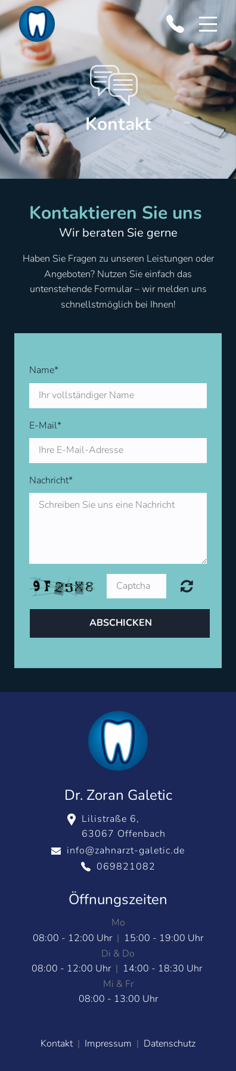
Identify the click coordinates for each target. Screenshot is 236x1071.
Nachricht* (51, 480)
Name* (43, 370)
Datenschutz (169, 1043)
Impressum (108, 1043)
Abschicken (120, 622)
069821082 (126, 866)
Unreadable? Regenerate (187, 586)
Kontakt (58, 1043)
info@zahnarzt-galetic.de (126, 850)
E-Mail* (45, 425)
